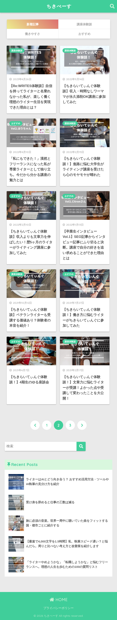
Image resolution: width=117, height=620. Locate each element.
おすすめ (15, 123)
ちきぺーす (59, 6)
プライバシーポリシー (58, 608)
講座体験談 (16, 50)
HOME (59, 599)
